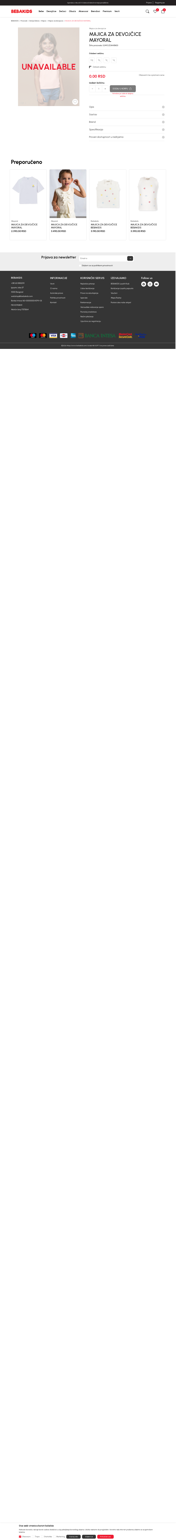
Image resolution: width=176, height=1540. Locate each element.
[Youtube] (156, 284)
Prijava (149, 3)
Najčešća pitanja (87, 284)
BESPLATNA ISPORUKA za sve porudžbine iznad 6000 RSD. (88, 3)
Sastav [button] (126, 114)
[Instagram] (150, 284)
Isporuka (83, 298)
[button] (163, 11)
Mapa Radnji (116, 298)
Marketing (60, 1537)
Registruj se (160, 3)
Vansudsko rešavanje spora (92, 307)
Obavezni (26, 1537)
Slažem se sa (97, 266)
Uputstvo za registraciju (90, 321)
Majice (43, 21)
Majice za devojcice (55, 21)
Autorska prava (56, 293)
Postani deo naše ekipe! (121, 302)
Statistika (48, 1537)
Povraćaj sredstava (88, 312)
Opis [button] (126, 106)
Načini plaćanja (86, 316)
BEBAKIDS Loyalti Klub (120, 284)
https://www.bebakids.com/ (77, 346)
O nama (53, 288)
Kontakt (53, 302)
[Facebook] (143, 284)
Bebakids (95, 221)
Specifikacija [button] (126, 129)
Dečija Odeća (34, 21)
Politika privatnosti (57, 298)
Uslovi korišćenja (87, 288)
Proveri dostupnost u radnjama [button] (126, 136)
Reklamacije (85, 302)
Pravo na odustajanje (89, 293)
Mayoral (14, 221)
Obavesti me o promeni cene (151, 75)
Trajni (37, 1537)
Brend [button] (126, 121)
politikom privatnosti (103, 265)
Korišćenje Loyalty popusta (122, 288)
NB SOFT (95, 346)
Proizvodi (24, 21)
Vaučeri (114, 293)
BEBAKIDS (15, 21)
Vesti (52, 284)
